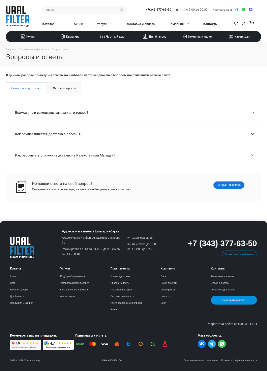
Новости (165, 296)
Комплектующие (197, 36)
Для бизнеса (155, 36)
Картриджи (239, 36)
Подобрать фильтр (233, 300)
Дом (12, 283)
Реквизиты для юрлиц (223, 289)
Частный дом (112, 36)
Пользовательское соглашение (200, 360)
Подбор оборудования (72, 276)
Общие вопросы (64, 88)
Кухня (28, 36)
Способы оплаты (119, 283)
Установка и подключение (74, 283)
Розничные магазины (222, 276)
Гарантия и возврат (121, 289)
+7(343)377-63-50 (158, 9)
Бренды (114, 309)
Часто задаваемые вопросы (126, 303)
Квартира (70, 36)
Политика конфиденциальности (239, 360)
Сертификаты (168, 289)
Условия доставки (120, 276)
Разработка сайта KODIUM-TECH (232, 324)
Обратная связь (220, 283)
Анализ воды (67, 296)
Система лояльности (122, 296)
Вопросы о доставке (26, 88)
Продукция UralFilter (21, 303)
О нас (164, 276)
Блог (163, 303)
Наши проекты (169, 283)
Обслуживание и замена (74, 289)
